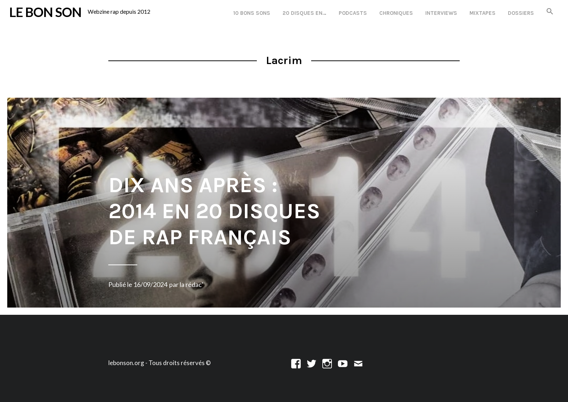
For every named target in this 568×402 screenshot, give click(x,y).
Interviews (441, 13)
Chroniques (396, 13)
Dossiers (521, 13)
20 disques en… (304, 13)
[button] (550, 12)
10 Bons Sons (251, 13)
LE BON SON (45, 12)
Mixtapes (482, 13)
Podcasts (353, 13)
